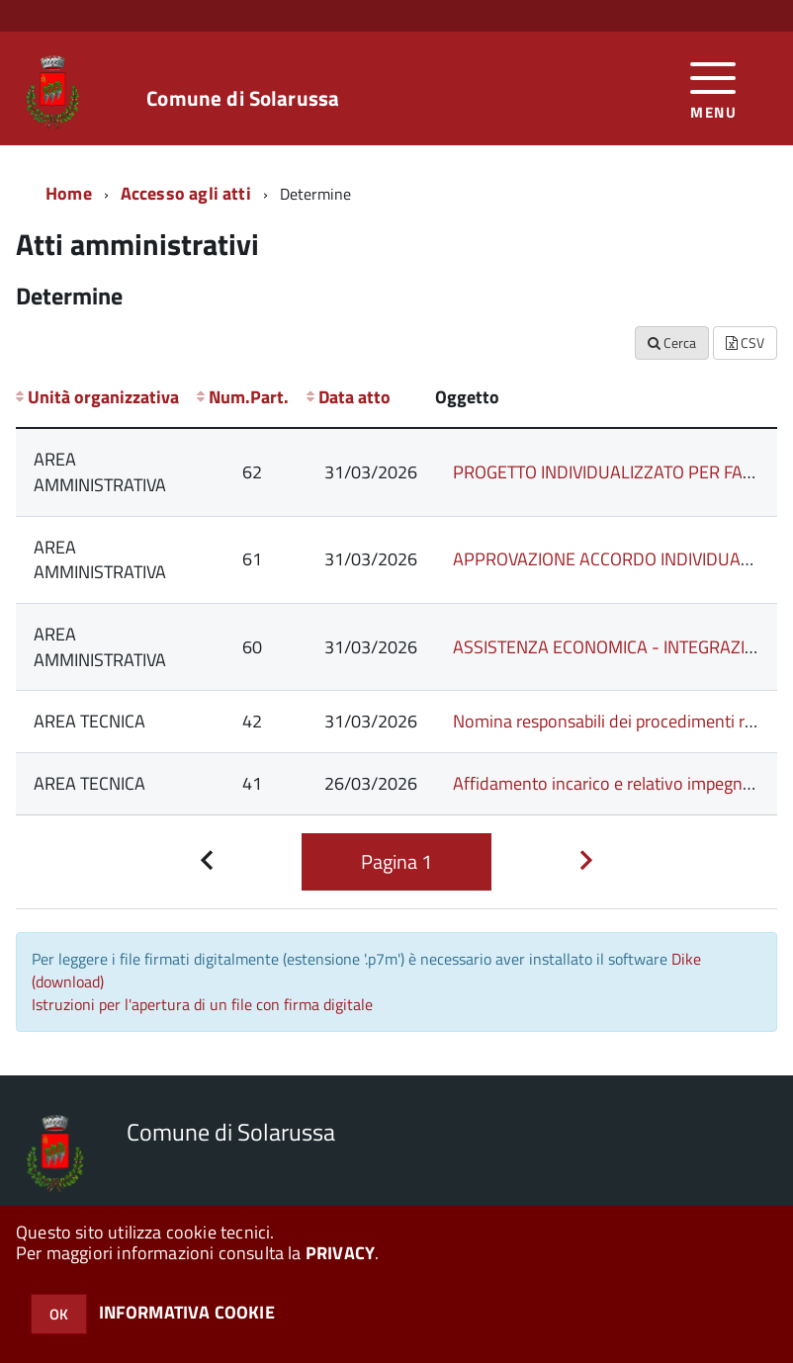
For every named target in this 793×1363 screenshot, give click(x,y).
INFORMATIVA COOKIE (187, 1312)
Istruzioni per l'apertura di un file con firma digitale (202, 1004)
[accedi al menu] (713, 88)
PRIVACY (340, 1252)
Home (68, 193)
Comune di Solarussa (242, 98)
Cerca (672, 342)
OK (58, 1314)
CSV (745, 342)
